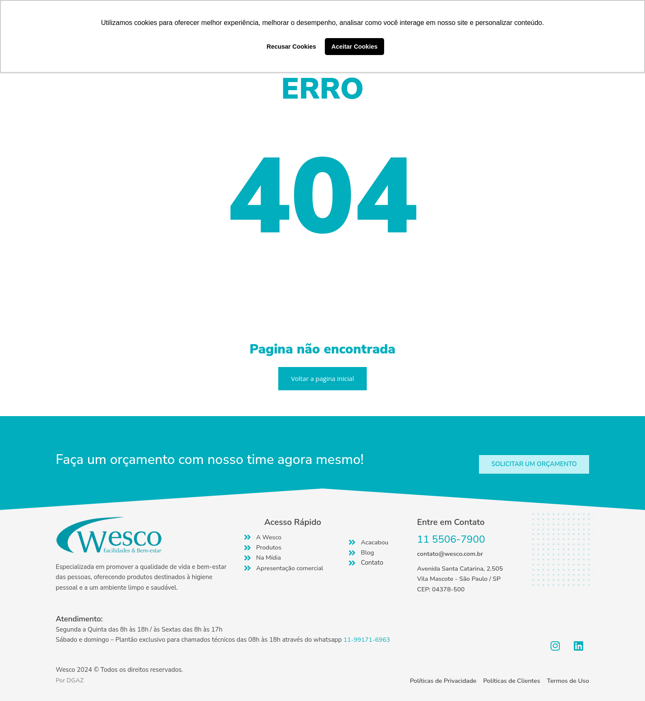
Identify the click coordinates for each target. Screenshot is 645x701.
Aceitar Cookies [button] (355, 46)
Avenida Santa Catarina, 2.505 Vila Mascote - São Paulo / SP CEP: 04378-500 (460, 579)
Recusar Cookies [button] (291, 46)
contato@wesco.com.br (450, 553)
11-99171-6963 (367, 639)
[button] (533, 464)
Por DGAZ (70, 680)
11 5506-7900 (451, 539)
